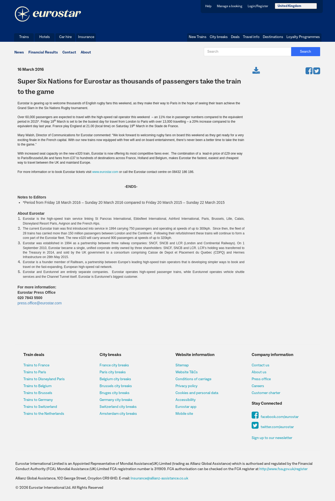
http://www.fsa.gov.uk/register (283, 469)
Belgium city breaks (115, 379)
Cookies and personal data (196, 393)
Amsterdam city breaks (118, 413)
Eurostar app (185, 406)
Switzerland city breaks (118, 406)
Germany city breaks (116, 400)
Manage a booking (229, 6)
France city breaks (114, 365)
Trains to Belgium (37, 386)
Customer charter (266, 393)
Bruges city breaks (115, 393)
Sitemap (182, 365)
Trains (24, 37)
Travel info (251, 37)
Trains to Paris (34, 372)
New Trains (198, 37)
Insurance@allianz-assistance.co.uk (159, 478)
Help (208, 6)
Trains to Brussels (37, 393)
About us (259, 372)
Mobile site (184, 413)
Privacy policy (186, 386)
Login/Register (258, 6)
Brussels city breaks (116, 386)
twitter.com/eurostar (273, 427)
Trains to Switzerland (40, 406)
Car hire (65, 37)
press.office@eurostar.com (40, 303)
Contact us (260, 365)
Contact (69, 52)
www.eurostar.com (105, 172)
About (86, 52)
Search (305, 51)
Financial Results (43, 52)
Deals (235, 37)
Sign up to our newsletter (272, 438)
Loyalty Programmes (303, 37)
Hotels (44, 37)
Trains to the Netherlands (43, 413)
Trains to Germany (38, 400)
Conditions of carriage (193, 379)
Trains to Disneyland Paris (44, 379)
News (19, 52)
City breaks (219, 37)
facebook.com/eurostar (275, 417)
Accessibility (185, 400)
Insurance (86, 37)
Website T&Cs (186, 372)
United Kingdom (289, 6)
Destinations (273, 37)
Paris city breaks (113, 372)
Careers (258, 386)
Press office (261, 379)
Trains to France (36, 365)
